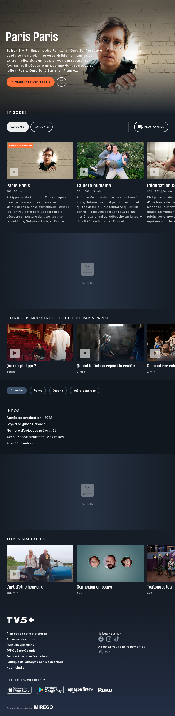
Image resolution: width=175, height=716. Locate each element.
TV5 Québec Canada (21, 650)
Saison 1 (17, 126)
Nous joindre (16, 667)
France (37, 390)
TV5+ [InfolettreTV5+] (108, 652)
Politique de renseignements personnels (35, 662)
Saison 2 (41, 126)
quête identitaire (84, 390)
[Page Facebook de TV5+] (101, 639)
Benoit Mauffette (31, 436)
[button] (87, 12)
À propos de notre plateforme (27, 633)
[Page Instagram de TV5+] (108, 639)
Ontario (58, 390)
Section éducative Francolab (27, 656)
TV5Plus (15, 12)
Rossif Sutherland (21, 443)
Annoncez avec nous (21, 639)
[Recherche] (163, 12)
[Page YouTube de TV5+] (116, 639)
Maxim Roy (55, 436)
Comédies (17, 390)
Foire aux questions (20, 645)
